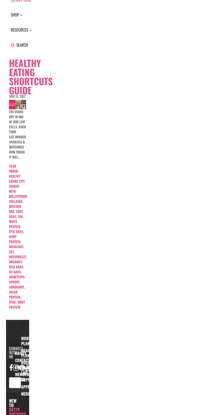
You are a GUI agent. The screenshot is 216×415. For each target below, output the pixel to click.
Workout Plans (29, 341)
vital (12, 302)
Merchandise (33, 394)
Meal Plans (26, 353)
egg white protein (16, 221)
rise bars (16, 267)
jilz (11, 251)
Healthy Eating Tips (17, 179)
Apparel (28, 387)
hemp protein (14, 239)
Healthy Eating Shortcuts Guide (31, 76)
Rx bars (15, 272)
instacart (16, 246)
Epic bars (16, 231)
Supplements (32, 380)
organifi (15, 261)
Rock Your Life (25, 368)
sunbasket (16, 287)
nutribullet (17, 256)
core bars (16, 214)
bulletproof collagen (18, 199)
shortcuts (17, 277)
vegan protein (14, 295)
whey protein (17, 305)
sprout (14, 282)
